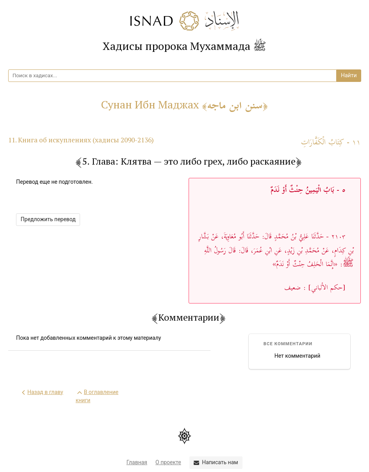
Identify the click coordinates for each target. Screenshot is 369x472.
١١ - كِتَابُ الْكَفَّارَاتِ (331, 142)
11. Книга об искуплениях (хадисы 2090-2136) (81, 139)
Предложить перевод (48, 219)
